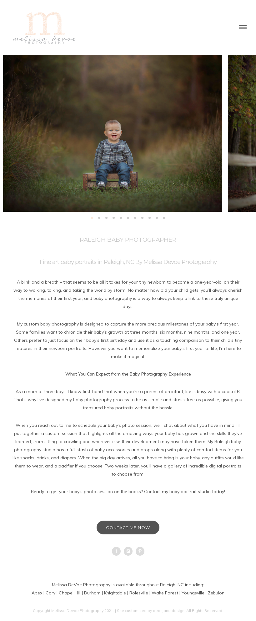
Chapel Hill (70, 593)
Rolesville (138, 593)
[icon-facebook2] (118, 551)
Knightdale (115, 593)
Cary (50, 593)
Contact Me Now (128, 527)
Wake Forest (165, 593)
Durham (92, 593)
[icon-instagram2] (130, 551)
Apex (37, 593)
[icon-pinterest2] (140, 551)
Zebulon (216, 593)
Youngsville (193, 593)
